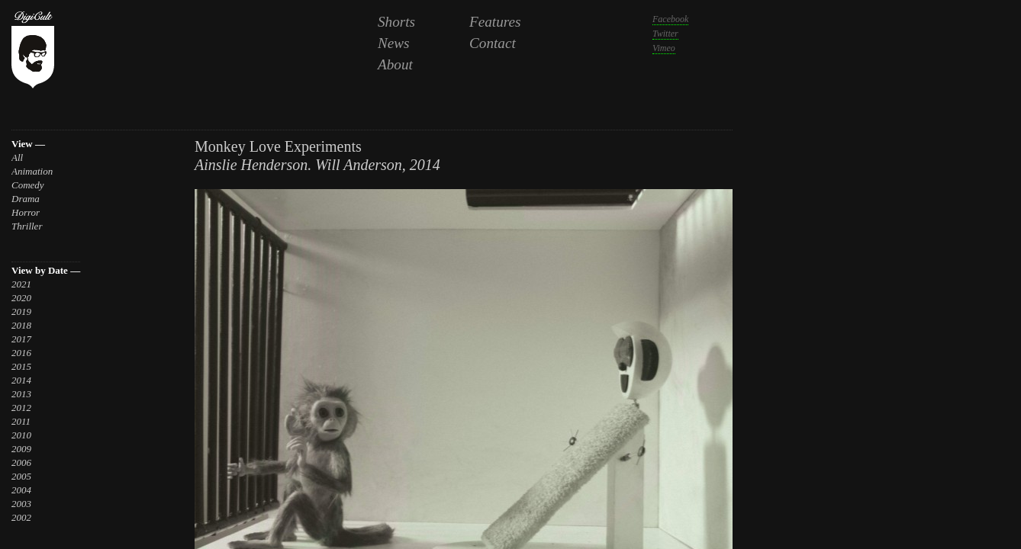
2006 (21, 462)
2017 (21, 339)
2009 (21, 448)
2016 (21, 352)
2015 (21, 366)
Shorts (396, 22)
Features (495, 22)
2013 (21, 394)
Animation (32, 171)
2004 (21, 490)
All (17, 157)
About (395, 64)
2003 (21, 503)
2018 (21, 325)
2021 (21, 284)
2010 (21, 435)
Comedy (27, 185)
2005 (21, 476)
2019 (21, 311)
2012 (21, 407)
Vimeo (663, 48)
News (394, 43)
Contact (492, 43)
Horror (25, 212)
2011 (21, 421)
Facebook (670, 19)
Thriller (26, 226)
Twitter (665, 33)
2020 (21, 297)
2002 (21, 517)
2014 (21, 380)
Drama (25, 198)
